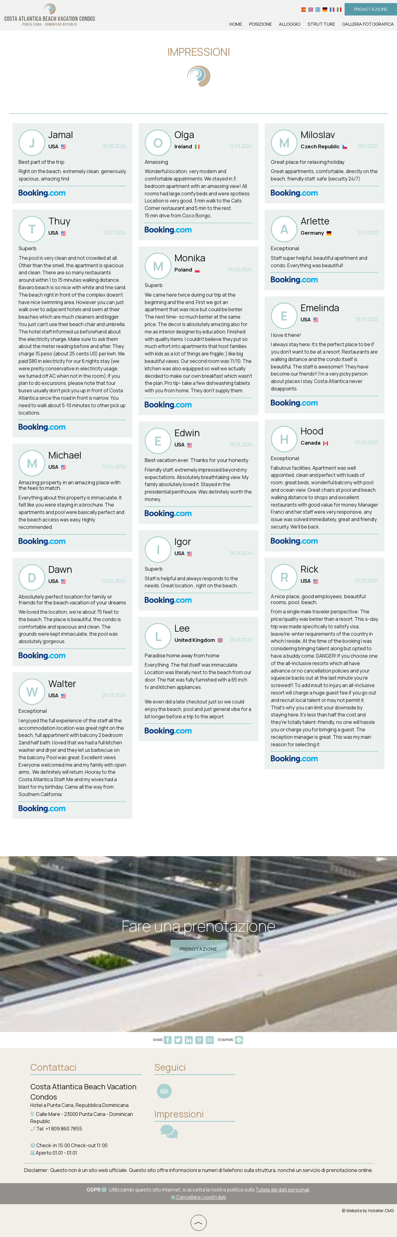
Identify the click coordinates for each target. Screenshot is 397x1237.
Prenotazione (371, 9)
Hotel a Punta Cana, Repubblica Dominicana (79, 1105)
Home (235, 24)
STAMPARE (230, 1040)
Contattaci (53, 1067)
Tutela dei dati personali (282, 1189)
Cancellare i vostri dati (198, 1197)
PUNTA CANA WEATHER (287, 1084)
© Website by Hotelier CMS (368, 1210)
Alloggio (289, 24)
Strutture (321, 24)
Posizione (260, 24)
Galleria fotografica (368, 24)
